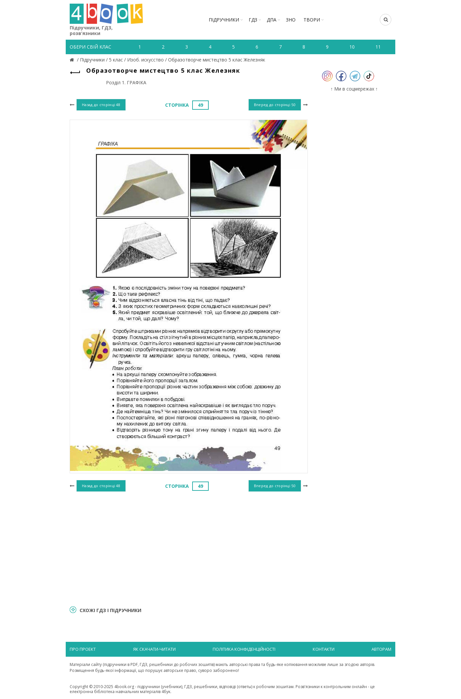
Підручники (224, 20)
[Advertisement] (189, 547)
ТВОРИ (311, 20)
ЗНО (291, 20)
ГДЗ (253, 20)
